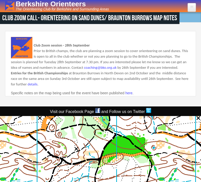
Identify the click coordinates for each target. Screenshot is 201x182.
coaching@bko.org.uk (100, 67)
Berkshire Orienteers (51, 4)
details (32, 84)
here (128, 93)
